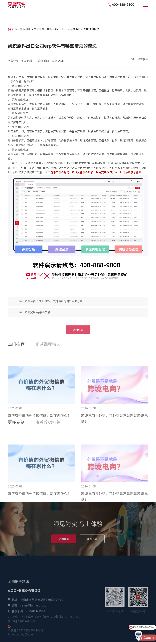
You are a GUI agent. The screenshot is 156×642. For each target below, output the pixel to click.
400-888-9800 (123, 5)
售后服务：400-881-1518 (28, 626)
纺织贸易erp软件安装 (37, 315)
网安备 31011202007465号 (25, 630)
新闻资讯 (25, 29)
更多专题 (39, 29)
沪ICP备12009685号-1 (22, 621)
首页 (12, 29)
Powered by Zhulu (20, 634)
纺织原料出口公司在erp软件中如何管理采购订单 (53, 304)
